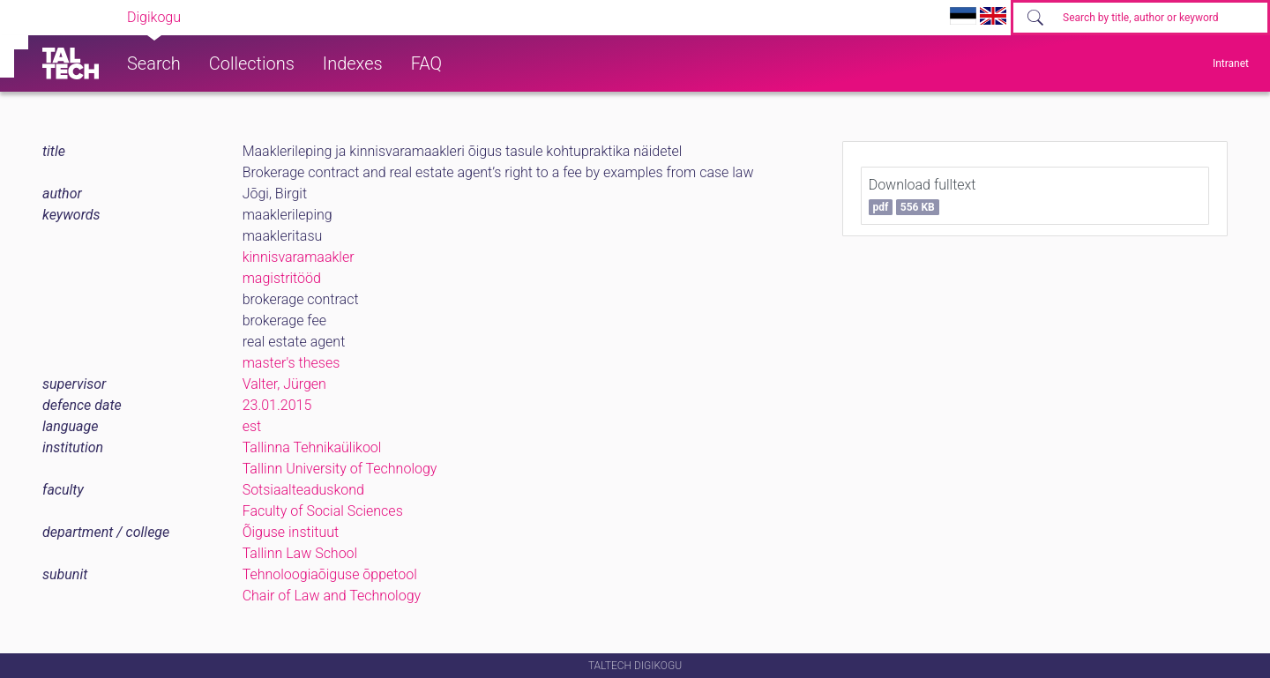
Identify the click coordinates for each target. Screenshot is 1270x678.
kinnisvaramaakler (299, 257)
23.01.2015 (277, 405)
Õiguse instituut (291, 532)
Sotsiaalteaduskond (303, 489)
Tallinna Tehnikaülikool (312, 447)
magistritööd (282, 278)
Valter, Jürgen (284, 384)
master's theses (291, 362)
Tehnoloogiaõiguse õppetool (330, 574)
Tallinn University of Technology (340, 468)
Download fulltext (922, 195)
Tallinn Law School (300, 553)
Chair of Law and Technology (332, 595)
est (252, 426)
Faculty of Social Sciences (323, 511)
